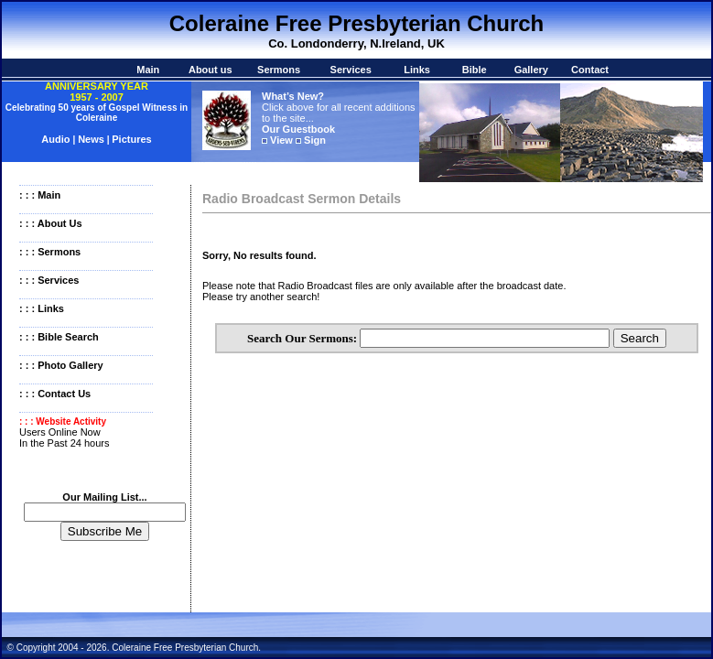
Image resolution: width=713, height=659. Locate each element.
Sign (315, 140)
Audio (56, 139)
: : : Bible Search (59, 336)
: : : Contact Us (55, 393)
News (91, 139)
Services (351, 69)
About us (210, 69)
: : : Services (49, 280)
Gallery (531, 69)
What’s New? (293, 96)
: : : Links (41, 308)
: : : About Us (50, 223)
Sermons (278, 69)
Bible (474, 69)
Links (417, 69)
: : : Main (39, 194)
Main (147, 69)
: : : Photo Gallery (61, 365)
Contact (590, 69)
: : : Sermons (50, 251)
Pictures (131, 139)
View (281, 140)
